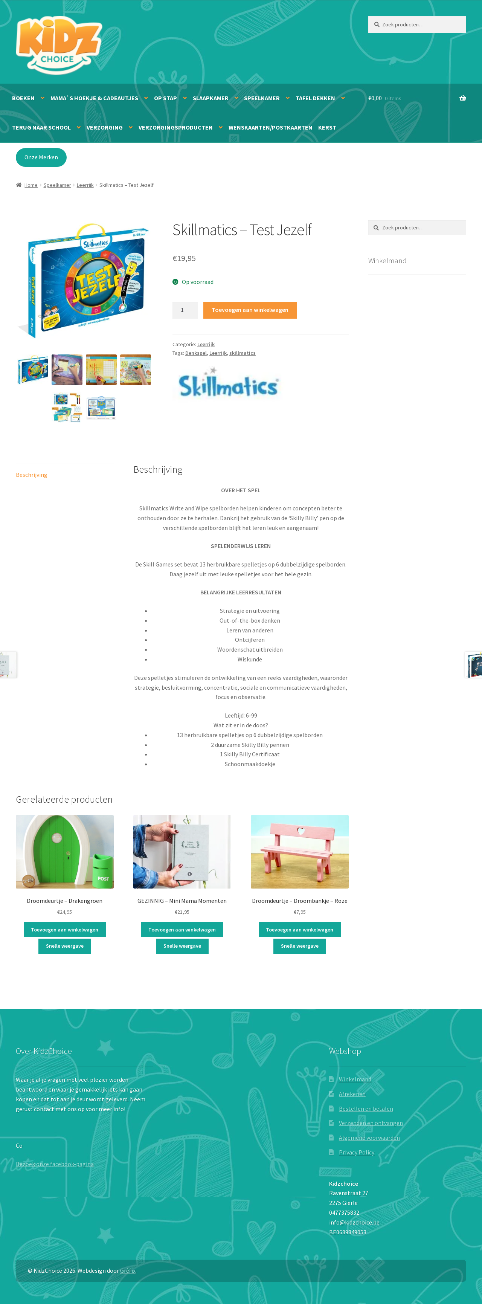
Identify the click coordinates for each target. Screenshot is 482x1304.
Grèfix (128, 1270)
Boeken (23, 98)
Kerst (327, 127)
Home (31, 185)
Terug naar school (41, 127)
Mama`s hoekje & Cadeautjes (94, 98)
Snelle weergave (65, 945)
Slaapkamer (211, 98)
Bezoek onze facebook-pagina (55, 1164)
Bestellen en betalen (366, 1108)
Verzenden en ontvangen (371, 1123)
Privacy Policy (356, 1152)
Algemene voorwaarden (369, 1137)
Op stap (165, 98)
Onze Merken (41, 157)
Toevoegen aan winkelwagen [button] (64, 929)
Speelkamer (262, 98)
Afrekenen (352, 1094)
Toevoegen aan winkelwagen (250, 309)
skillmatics (242, 353)
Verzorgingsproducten (176, 127)
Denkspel (196, 353)
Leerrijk (85, 185)
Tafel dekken (315, 98)
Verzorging (105, 127)
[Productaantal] (185, 310)
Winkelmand (355, 1079)
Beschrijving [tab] (31, 474)
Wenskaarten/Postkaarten (271, 127)
